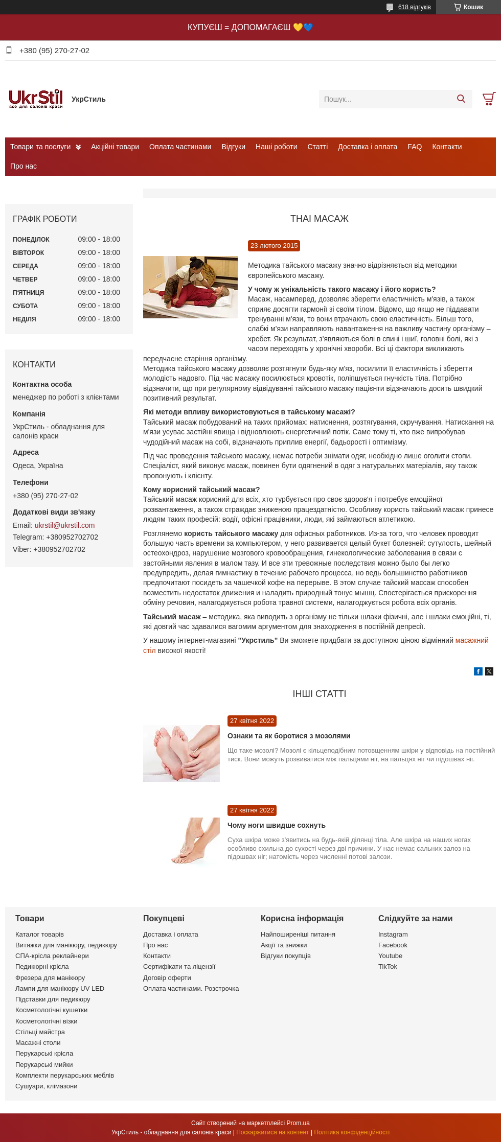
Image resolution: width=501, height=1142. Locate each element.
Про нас (23, 166)
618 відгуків (414, 7)
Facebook (392, 945)
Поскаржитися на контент (272, 1132)
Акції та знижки (284, 945)
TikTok (387, 966)
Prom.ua (298, 1123)
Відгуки (233, 147)
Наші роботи (276, 147)
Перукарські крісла (44, 1053)
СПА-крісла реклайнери (52, 956)
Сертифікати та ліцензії (179, 966)
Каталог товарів (39, 934)
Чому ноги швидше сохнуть (276, 825)
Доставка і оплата (367, 147)
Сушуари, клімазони (46, 1086)
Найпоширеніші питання (298, 934)
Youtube (390, 956)
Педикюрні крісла (42, 966)
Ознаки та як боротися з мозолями (289, 736)
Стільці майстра (40, 1032)
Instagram (393, 934)
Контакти (447, 147)
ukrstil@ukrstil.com (65, 525)
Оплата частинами (180, 147)
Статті (318, 147)
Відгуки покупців (286, 956)
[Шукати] (460, 99)
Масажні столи (37, 1042)
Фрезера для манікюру (50, 978)
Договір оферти (167, 978)
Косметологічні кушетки (51, 1010)
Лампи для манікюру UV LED (59, 988)
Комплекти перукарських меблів (64, 1075)
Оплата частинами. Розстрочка (191, 988)
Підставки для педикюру (52, 999)
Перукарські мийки (44, 1064)
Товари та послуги (40, 147)
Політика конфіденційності (352, 1132)
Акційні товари (115, 147)
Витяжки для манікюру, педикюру (66, 945)
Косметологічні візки (46, 1021)
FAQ (414, 147)
